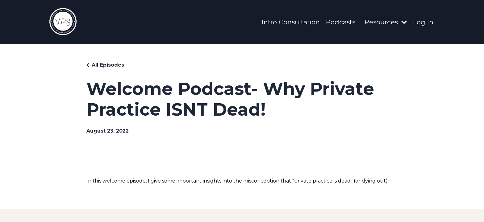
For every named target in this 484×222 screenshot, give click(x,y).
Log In (423, 22)
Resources (386, 22)
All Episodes (108, 65)
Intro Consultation (291, 22)
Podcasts (340, 22)
